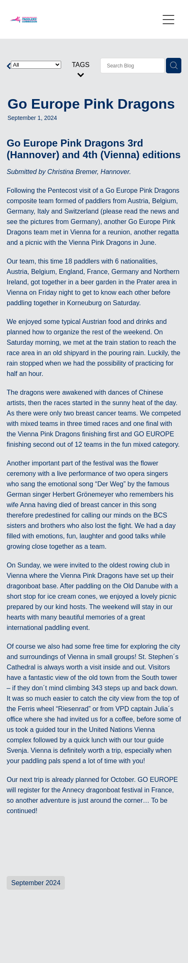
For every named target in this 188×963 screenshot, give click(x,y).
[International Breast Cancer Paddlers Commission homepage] (84, 19)
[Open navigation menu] (168, 20)
